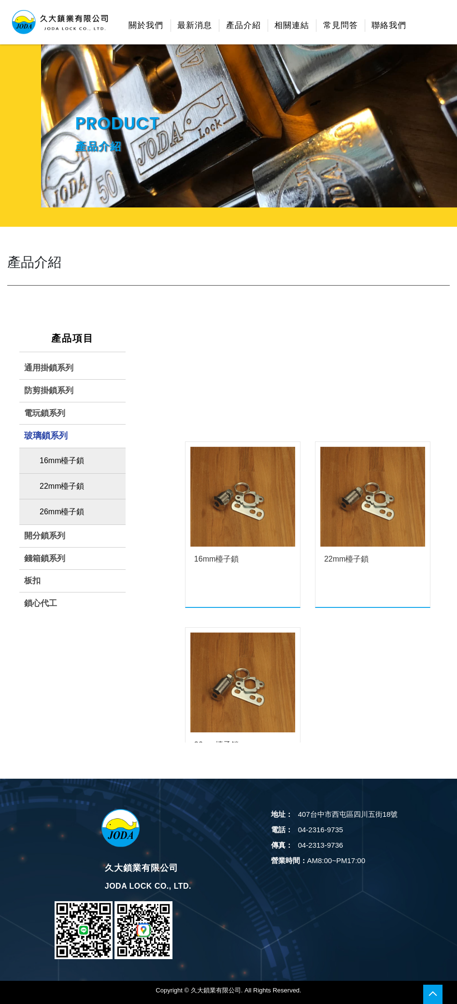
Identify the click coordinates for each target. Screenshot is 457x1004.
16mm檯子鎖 (62, 460)
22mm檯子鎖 (62, 486)
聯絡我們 (388, 25)
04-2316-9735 (307, 829)
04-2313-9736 (307, 845)
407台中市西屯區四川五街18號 (334, 814)
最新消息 (194, 25)
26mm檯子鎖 (62, 512)
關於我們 (146, 25)
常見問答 (340, 25)
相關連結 (291, 25)
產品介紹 (243, 25)
